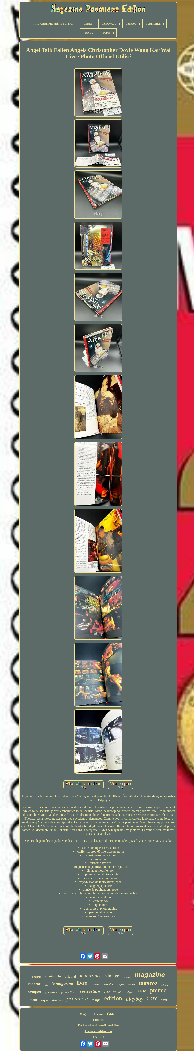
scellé (107, 992)
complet (34, 991)
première (77, 998)
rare (152, 998)
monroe (34, 984)
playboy (134, 999)
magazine (150, 974)
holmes (131, 984)
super (44, 1000)
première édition (68, 992)
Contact (98, 1020)
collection (164, 985)
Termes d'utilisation (98, 1031)
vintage (112, 975)
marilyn (109, 984)
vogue (120, 984)
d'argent (36, 976)
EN (95, 1037)
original (70, 976)
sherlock (57, 1000)
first (164, 1000)
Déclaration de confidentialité (98, 1025)
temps (96, 1000)
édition (113, 998)
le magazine (62, 983)
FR (102, 1037)
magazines (90, 975)
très (46, 985)
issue (141, 991)
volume (118, 992)
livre (82, 983)
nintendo (53, 976)
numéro (148, 983)
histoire (95, 984)
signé (130, 992)
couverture (90, 991)
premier (159, 990)
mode (34, 1000)
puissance (51, 992)
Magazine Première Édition (98, 1014)
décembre (127, 977)
